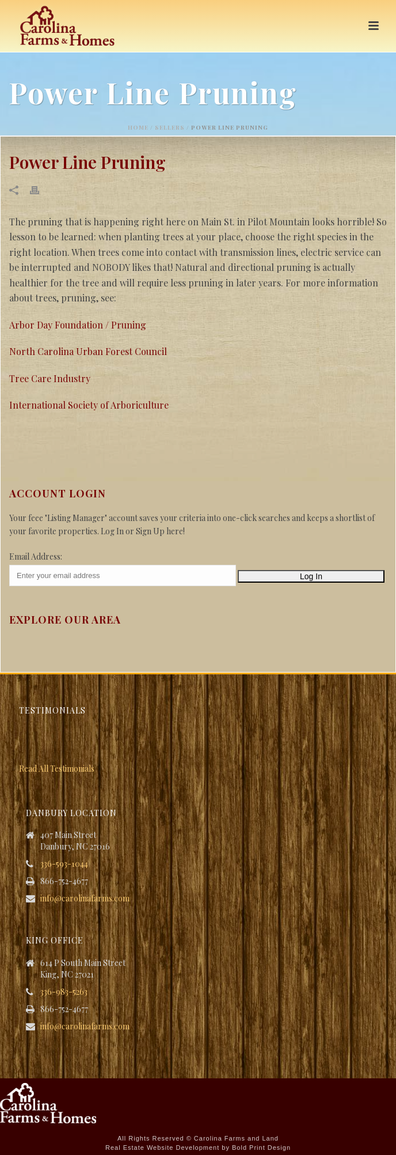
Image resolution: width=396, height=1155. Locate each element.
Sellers (170, 127)
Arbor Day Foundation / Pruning (77, 325)
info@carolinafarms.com (85, 898)
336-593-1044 (64, 864)
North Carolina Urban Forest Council (88, 351)
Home (138, 127)
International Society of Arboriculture (89, 405)
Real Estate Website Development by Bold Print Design (198, 1147)
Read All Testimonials (56, 768)
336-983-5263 (63, 992)
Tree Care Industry (49, 378)
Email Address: (35, 556)
